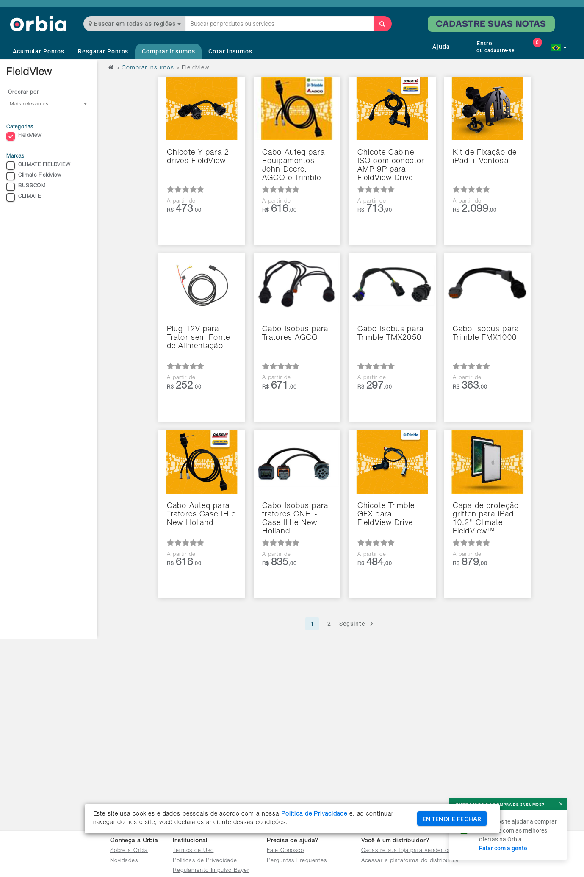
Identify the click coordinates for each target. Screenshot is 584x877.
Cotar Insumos (230, 51)
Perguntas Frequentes (297, 861)
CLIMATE (23, 197)
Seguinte (357, 624)
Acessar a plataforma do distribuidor (410, 861)
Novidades (124, 861)
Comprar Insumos (168, 51)
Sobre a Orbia (129, 851)
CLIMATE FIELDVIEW (38, 165)
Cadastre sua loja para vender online (411, 851)
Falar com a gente (503, 848)
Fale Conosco (285, 851)
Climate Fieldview (33, 176)
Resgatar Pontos (103, 51)
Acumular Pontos (38, 51)
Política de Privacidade (314, 814)
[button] (558, 48)
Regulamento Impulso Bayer (211, 871)
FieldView (24, 136)
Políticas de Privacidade (205, 861)
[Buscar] (382, 23)
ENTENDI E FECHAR (452, 818)
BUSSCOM (26, 187)
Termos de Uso (193, 851)
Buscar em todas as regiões (135, 23)
